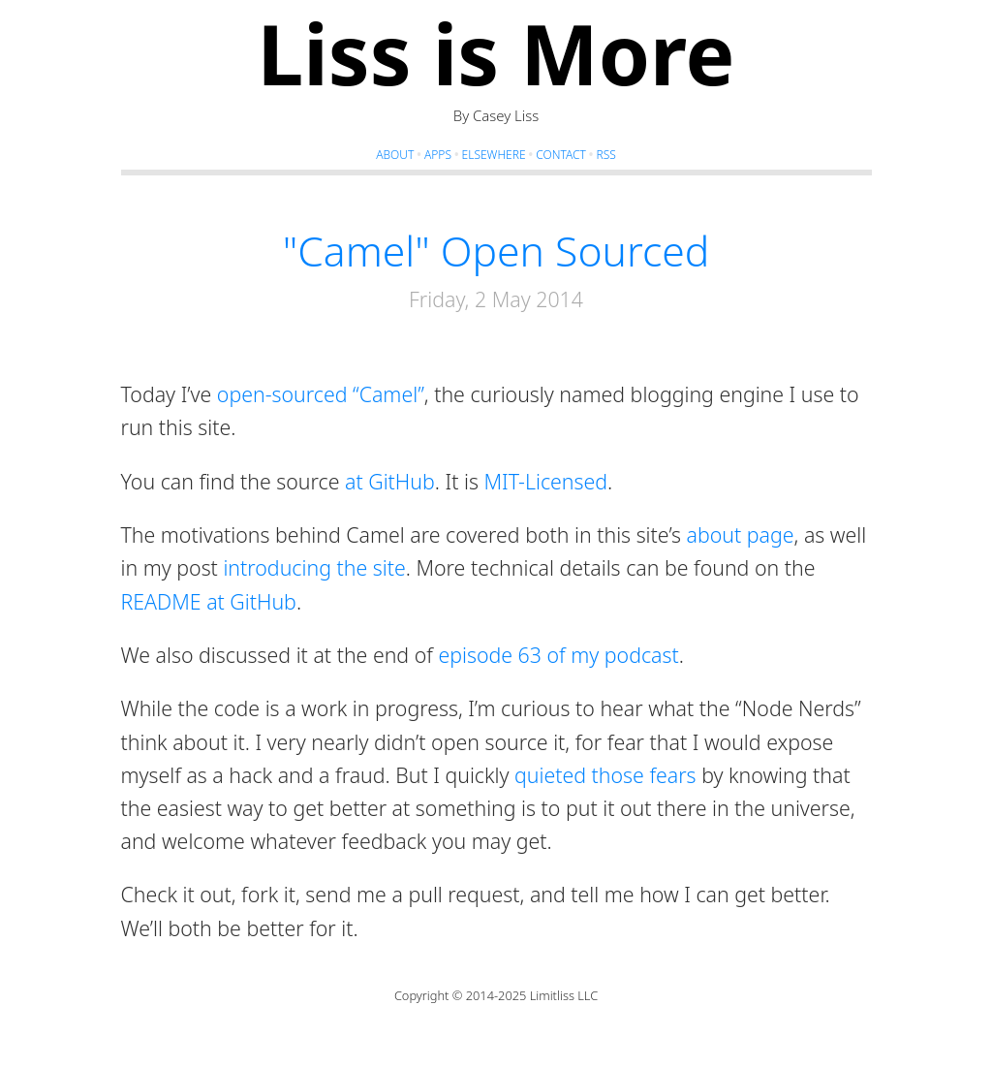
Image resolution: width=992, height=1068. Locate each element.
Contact (561, 154)
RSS (605, 154)
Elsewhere (494, 154)
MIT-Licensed (545, 481)
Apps (437, 154)
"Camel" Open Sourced (496, 250)
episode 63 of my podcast (558, 655)
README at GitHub (208, 601)
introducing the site (314, 567)
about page (740, 534)
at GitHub (390, 481)
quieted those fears (605, 775)
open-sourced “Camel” (320, 394)
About (395, 154)
